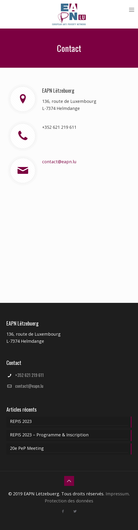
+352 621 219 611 (59, 127)
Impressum (117, 494)
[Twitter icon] (75, 511)
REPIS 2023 (21, 421)
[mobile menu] (132, 9)
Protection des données (69, 501)
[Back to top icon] (69, 481)
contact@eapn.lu (59, 161)
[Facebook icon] (63, 511)
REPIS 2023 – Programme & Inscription (49, 435)
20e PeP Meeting (27, 448)
